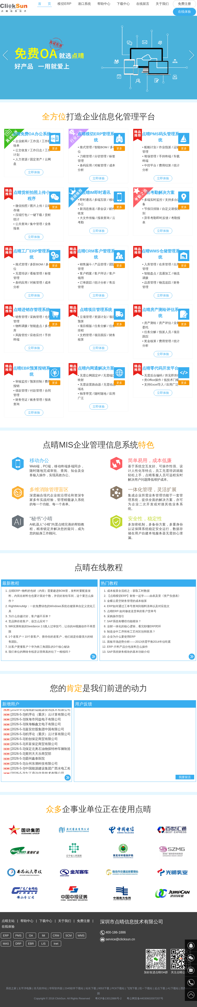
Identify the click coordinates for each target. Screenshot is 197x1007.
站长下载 (91, 988)
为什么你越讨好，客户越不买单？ (30, 616)
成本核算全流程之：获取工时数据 (128, 590)
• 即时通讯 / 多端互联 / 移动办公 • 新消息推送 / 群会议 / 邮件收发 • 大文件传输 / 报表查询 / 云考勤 (96, 211)
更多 (55, 148)
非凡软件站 (40, 988)
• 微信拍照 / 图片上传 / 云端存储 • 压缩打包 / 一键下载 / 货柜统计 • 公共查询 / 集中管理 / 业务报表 (32, 217)
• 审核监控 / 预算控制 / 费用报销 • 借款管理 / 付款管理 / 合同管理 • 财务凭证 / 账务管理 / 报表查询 (32, 393)
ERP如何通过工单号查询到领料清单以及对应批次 (138, 606)
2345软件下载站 (73, 988)
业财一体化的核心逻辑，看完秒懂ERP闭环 (134, 626)
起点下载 (160, 988)
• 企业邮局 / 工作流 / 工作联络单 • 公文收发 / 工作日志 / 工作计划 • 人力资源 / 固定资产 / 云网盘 (32, 152)
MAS (6, 943)
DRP (18, 943)
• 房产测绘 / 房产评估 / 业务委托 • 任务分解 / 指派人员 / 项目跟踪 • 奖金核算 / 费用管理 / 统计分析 (161, 334)
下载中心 (123, 3)
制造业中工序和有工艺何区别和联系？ (131, 631)
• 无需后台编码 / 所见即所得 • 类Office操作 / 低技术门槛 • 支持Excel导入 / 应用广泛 (161, 380)
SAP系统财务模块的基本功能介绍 (128, 651)
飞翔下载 (132, 988)
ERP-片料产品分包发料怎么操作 (127, 646)
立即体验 (34, 172)
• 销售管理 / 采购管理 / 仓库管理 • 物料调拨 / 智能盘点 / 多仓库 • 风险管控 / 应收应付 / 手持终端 (32, 328)
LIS (43, 943)
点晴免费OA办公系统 (31, 134)
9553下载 (103, 988)
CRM (56, 935)
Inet (56, 943)
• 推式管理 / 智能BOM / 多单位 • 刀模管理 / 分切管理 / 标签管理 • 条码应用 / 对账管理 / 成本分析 (97, 158)
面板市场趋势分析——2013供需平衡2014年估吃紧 (139, 641)
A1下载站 (173, 988)
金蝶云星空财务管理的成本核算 (127, 600)
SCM (68, 935)
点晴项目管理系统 (96, 309)
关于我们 (162, 3)
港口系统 (84, 3)
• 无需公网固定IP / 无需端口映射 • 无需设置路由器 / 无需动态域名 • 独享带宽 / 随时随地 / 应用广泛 (97, 387)
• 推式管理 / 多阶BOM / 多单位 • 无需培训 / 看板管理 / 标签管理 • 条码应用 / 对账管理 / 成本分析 (32, 276)
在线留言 (142, 3)
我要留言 (185, 777)
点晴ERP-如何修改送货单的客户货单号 (131, 611)
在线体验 (184, 11)
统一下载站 (145, 988)
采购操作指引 (115, 616)
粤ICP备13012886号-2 (108, 998)
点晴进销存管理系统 (31, 309)
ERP (6, 935)
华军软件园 (55, 988)
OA (31, 935)
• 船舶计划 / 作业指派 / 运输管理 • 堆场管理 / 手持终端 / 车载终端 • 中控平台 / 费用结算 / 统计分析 (161, 158)
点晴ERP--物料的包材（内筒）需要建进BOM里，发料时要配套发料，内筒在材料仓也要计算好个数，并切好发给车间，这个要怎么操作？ (51, 595)
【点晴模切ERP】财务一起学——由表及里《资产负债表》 (144, 595)
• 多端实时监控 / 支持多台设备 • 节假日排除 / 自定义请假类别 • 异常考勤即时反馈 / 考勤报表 (161, 211)
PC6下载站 (118, 988)
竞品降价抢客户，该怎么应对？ (28, 621)
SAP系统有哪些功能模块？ (124, 621)
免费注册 (184, 3)
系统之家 (11, 988)
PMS (18, 935)
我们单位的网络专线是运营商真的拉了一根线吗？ (40, 651)
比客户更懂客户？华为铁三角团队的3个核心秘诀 (39, 646)
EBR (31, 943)
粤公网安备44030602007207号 (145, 998)
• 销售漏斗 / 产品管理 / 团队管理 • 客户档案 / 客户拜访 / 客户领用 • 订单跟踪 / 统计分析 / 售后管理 (96, 276)
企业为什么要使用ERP (121, 636)
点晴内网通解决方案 (96, 368)
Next (191, 55)
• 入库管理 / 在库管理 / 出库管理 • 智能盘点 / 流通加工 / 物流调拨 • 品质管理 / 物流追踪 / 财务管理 (161, 276)
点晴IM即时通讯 (96, 192)
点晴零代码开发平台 (160, 368)
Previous (5, 55)
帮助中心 (103, 3)
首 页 (44, 3)
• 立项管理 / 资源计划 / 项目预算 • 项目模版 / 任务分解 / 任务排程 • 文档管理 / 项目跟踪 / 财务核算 (96, 328)
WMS (81, 935)
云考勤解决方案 (160, 192)
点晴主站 (8, 921)
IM (43, 935)
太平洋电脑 (25, 988)
